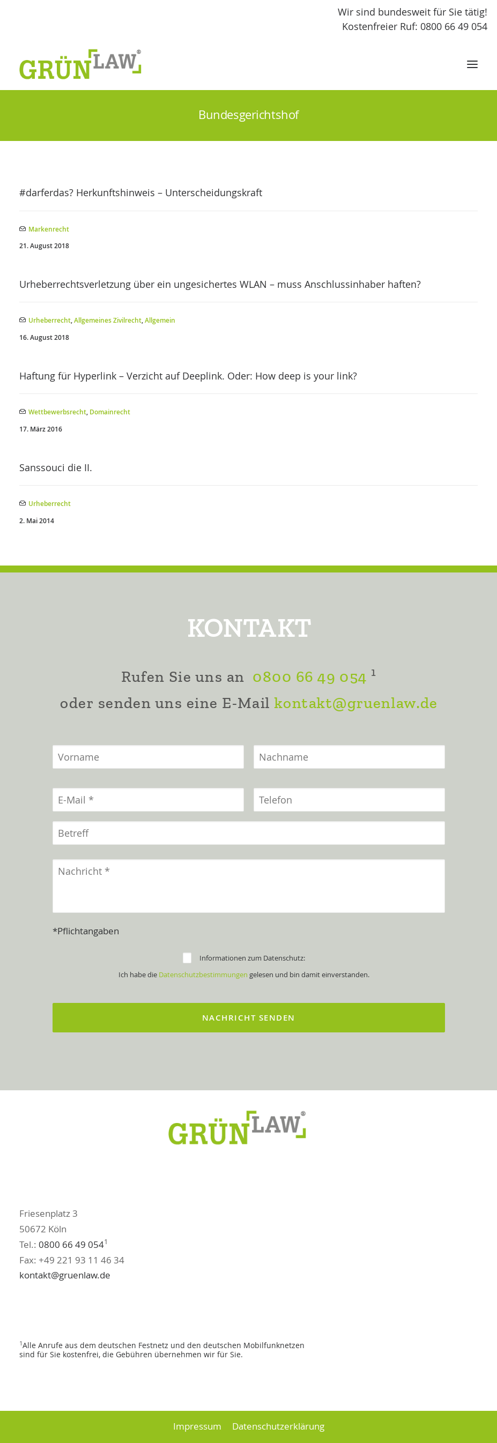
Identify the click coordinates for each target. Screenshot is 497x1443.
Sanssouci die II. (55, 467)
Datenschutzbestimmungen (203, 1027)
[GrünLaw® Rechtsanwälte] (90, 64)
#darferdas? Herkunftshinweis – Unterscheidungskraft (140, 192)
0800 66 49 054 (309, 729)
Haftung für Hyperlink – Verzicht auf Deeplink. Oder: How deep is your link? (188, 375)
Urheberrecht (49, 320)
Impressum (197, 1426)
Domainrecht (110, 411)
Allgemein (160, 320)
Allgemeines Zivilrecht (108, 320)
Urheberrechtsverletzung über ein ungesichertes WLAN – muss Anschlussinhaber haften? (220, 284)
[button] (472, 64)
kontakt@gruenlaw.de (355, 755)
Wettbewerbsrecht (57, 411)
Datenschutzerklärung (278, 1426)
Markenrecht (48, 229)
